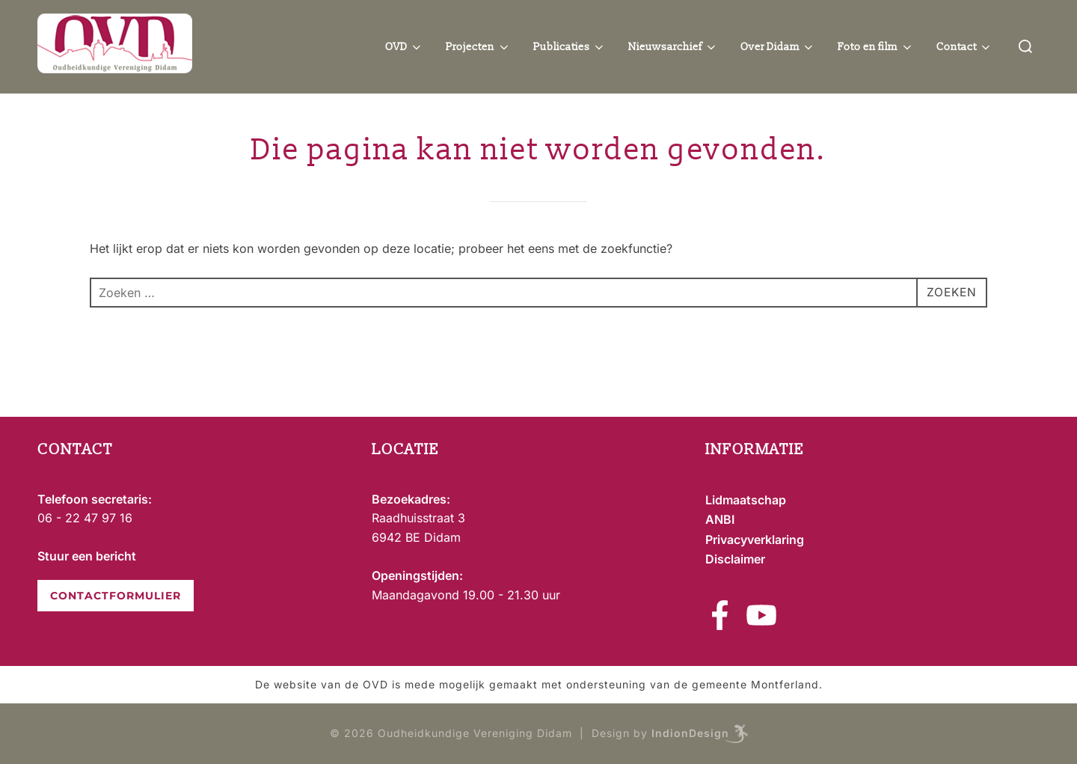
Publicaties (570, 47)
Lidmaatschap (745, 499)
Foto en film (876, 47)
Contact (964, 47)
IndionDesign (690, 733)
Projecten (478, 47)
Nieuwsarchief (673, 47)
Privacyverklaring (754, 539)
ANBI (719, 519)
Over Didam (778, 47)
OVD (404, 47)
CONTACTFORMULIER (115, 595)
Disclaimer (735, 558)
